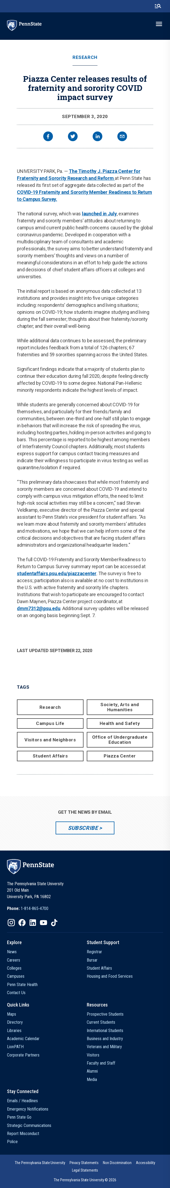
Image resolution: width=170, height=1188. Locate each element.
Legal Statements (85, 1170)
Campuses (15, 976)
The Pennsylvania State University (40, 1163)
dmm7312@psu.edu (38, 608)
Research (85, 57)
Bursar (92, 960)
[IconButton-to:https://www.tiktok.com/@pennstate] (54, 922)
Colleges (14, 968)
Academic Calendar (23, 1038)
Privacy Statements (84, 1163)
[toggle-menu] (159, 24)
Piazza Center (120, 756)
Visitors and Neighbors (50, 739)
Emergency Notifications (27, 1109)
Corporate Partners (23, 1055)
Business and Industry (105, 1038)
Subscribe (83, 828)
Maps (11, 1014)
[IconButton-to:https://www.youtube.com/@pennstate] (43, 922)
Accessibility (145, 1163)
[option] (27, 908)
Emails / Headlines (22, 1100)
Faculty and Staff (101, 1063)
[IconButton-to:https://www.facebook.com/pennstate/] (22, 922)
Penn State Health (22, 984)
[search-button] (158, 6)
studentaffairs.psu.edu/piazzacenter (56, 573)
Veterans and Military (104, 1046)
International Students (105, 1030)
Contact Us (16, 992)
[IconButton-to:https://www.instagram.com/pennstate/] (11, 922)
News (12, 951)
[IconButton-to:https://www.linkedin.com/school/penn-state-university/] (32, 922)
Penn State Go (19, 1117)
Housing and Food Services (110, 976)
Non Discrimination (117, 1163)
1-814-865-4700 (34, 908)
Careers (13, 960)
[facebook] (48, 137)
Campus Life (50, 723)
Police (12, 1141)
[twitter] (73, 137)
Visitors (93, 1055)
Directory (15, 1022)
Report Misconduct (23, 1133)
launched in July (99, 213)
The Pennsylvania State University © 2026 (85, 1180)
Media (92, 1079)
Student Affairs (50, 756)
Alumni (92, 1071)
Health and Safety (120, 723)
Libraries (14, 1030)
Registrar (94, 951)
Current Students (101, 1022)
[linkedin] (97, 137)
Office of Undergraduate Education (120, 739)
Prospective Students (105, 1014)
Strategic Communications (29, 1125)
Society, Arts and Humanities (119, 707)
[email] (122, 137)
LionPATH (15, 1046)
